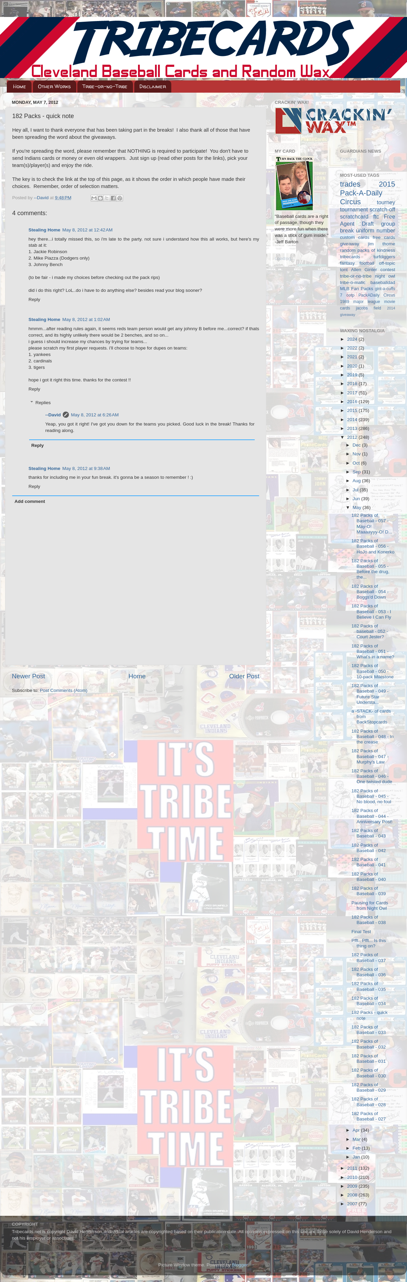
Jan (357, 1157)
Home (19, 86)
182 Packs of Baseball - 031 (368, 1058)
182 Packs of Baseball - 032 (368, 1044)
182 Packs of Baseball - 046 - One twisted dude (371, 776)
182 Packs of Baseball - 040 (368, 876)
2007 (352, 1203)
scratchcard (354, 216)
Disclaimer (152, 86)
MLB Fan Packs (356, 288)
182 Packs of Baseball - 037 (368, 957)
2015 (352, 410)
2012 (352, 437)
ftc (376, 216)
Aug (357, 480)
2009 (352, 1186)
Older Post (244, 676)
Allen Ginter (364, 269)
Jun (357, 498)
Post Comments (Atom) (64, 690)
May (358, 507)
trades (350, 184)
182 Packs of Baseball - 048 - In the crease (372, 736)
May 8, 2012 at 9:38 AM (86, 468)
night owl (385, 276)
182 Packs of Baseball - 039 (368, 891)
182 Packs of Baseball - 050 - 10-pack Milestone (372, 671)
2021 (352, 356)
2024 (352, 339)
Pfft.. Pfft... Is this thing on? (368, 943)
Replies (43, 402)
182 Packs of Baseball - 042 (368, 848)
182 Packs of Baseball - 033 (368, 1029)
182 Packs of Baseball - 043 (368, 833)
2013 (352, 428)
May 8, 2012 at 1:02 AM (86, 319)
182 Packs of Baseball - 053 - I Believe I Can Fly (371, 611)
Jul (356, 489)
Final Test (361, 931)
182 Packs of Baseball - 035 (368, 986)
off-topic (387, 263)
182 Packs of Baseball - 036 (368, 972)
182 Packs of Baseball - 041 (368, 862)
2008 (352, 1195)
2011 (352, 1168)
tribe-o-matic (353, 282)
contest (387, 269)
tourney (386, 202)
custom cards (354, 237)
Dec (357, 445)
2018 (352, 383)
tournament (354, 209)
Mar (357, 1139)
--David (42, 197)
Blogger (240, 1264)
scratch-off (382, 209)
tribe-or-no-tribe (356, 276)
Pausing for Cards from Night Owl (369, 905)
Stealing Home (44, 229)
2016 (352, 401)
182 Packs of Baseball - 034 (368, 1001)
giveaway (349, 243)
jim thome (381, 243)
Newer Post (28, 676)
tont (344, 269)
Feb (357, 1148)
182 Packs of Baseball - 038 (368, 920)
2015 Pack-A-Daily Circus (367, 193)
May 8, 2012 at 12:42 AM (87, 229)
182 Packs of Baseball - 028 (368, 1101)
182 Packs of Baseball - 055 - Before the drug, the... (370, 569)
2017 (352, 392)
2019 (352, 374)
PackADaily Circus (376, 295)
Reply (34, 299)
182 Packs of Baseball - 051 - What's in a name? (372, 651)
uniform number (375, 230)
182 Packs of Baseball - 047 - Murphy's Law (370, 756)
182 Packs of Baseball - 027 (368, 1116)
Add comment (30, 501)
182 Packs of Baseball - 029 (368, 1087)
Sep (357, 471)
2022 (352, 348)
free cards (384, 237)
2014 (352, 419)
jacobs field (368, 308)
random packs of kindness (367, 250)
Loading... (285, 258)
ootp (350, 295)
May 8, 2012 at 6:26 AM (95, 414)
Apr (357, 1130)
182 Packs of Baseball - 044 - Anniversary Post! (371, 816)
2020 (352, 366)
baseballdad (382, 282)
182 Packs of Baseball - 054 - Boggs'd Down (370, 592)
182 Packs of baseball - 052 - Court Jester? (369, 631)
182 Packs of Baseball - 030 (368, 1073)
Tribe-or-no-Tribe (105, 86)
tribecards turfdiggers (367, 256)
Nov (357, 453)
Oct (357, 463)
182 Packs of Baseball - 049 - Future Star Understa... (370, 694)
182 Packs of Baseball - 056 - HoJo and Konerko (372, 546)
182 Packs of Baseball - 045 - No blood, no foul (371, 796)
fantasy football (357, 263)
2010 (352, 1177)
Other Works (54, 86)
